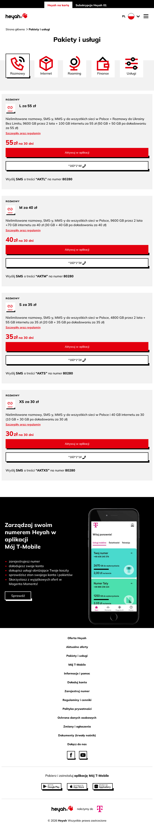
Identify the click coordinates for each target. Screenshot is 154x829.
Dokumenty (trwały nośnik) (77, 735)
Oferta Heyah (77, 638)
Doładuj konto (77, 682)
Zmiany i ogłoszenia (77, 726)
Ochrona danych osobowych (77, 717)
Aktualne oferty (77, 647)
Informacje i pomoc (77, 673)
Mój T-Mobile (77, 664)
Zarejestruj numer (77, 691)
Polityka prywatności (77, 709)
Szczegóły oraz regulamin (23, 133)
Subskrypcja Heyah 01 (91, 5)
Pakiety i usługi (77, 656)
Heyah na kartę (58, 5)
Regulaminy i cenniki (77, 700)
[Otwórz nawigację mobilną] (146, 16)
